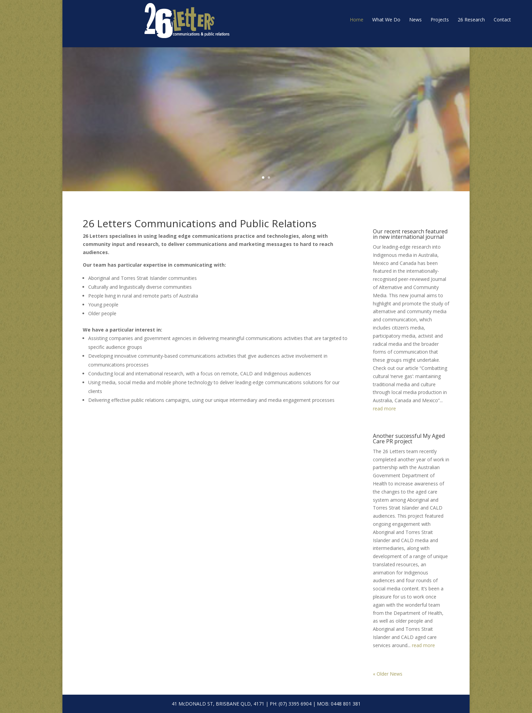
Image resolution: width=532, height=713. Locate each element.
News (353, 19)
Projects (378, 19)
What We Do (324, 19)
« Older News (387, 674)
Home (295, 19)
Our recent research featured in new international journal (410, 234)
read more (384, 408)
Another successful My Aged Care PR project (409, 438)
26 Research (409, 19)
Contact (440, 19)
